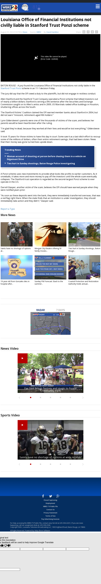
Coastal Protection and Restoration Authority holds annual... (83, 282)
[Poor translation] (7, 546)
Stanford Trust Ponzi (11, 88)
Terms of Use (50, 516)
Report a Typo (8, 208)
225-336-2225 (65, 523)
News (25, 32)
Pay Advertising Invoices (50, 519)
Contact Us (50, 509)
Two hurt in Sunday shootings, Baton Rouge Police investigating (41, 163)
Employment (50, 503)
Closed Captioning (50, 500)
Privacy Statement (50, 513)
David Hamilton (53, 32)
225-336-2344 (45, 525)
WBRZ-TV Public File (50, 506)
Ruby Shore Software (42, 530)
